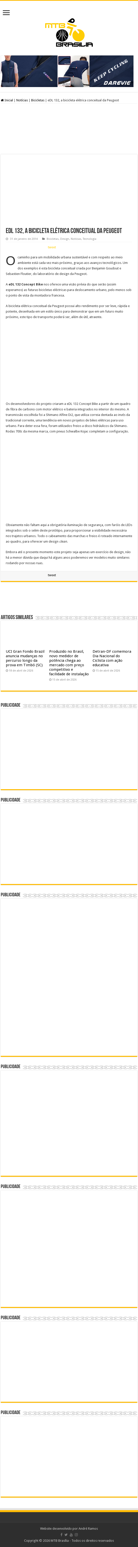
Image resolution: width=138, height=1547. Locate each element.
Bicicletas (37, 100)
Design (64, 239)
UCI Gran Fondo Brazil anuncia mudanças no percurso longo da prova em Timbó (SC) (25, 658)
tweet (52, 247)
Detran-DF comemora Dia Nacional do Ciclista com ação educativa (112, 658)
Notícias (22, 100)
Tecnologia (89, 239)
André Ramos (88, 1528)
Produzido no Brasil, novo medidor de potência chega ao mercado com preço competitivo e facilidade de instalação (69, 662)
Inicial (7, 100)
